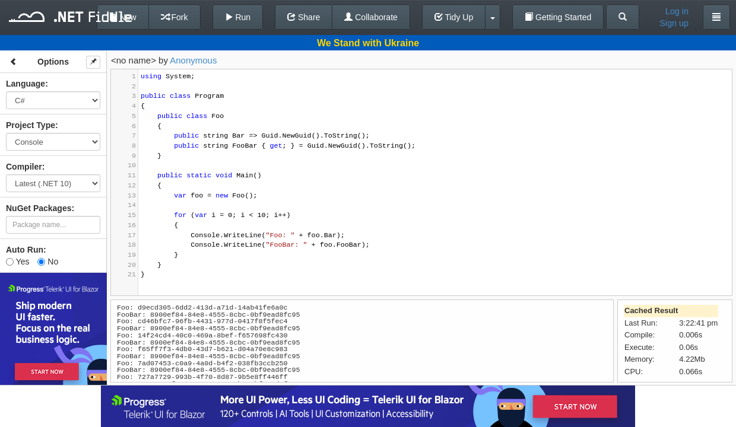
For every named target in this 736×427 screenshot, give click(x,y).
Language (25, 83)
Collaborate (371, 17)
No (47, 261)
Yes (17, 261)
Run (238, 17)
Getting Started (558, 17)
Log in (677, 11)
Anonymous (193, 60)
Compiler (24, 166)
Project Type (30, 125)
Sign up (674, 23)
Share (303, 17)
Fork (174, 17)
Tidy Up (453, 17)
